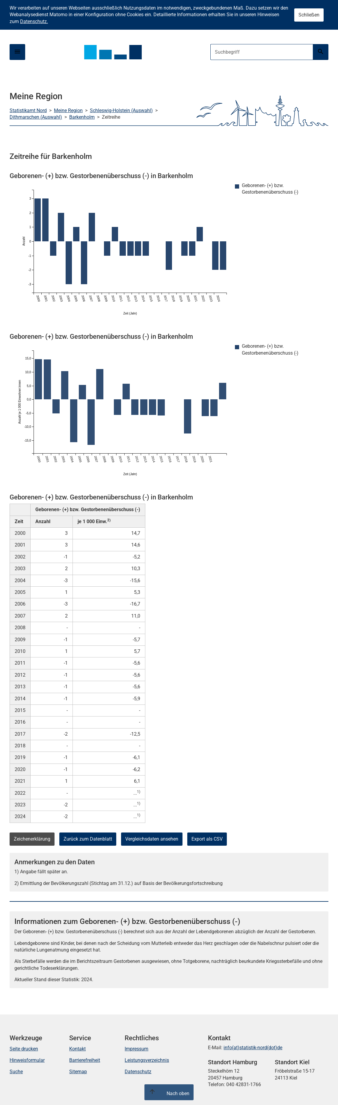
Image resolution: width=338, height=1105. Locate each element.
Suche (16, 1071)
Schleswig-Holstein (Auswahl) (121, 110)
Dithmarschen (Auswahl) (36, 117)
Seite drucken (24, 1049)
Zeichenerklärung (32, 839)
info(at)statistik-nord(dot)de (253, 1047)
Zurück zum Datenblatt (88, 839)
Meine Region (68, 110)
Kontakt (77, 1049)
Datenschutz (138, 1071)
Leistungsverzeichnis (147, 1060)
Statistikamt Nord (28, 110)
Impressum (136, 1049)
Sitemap (78, 1071)
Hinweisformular (27, 1060)
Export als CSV (207, 839)
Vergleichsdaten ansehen (151, 839)
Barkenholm (82, 117)
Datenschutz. (34, 21)
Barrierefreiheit (84, 1060)
